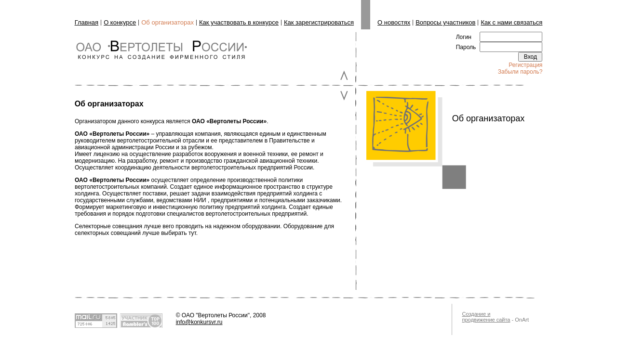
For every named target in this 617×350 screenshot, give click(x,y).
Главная (86, 22)
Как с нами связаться (511, 22)
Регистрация (525, 65)
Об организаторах (167, 22)
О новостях (393, 22)
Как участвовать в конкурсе (239, 22)
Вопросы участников (445, 22)
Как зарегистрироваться (319, 22)
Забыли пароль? (520, 71)
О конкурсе (120, 22)
